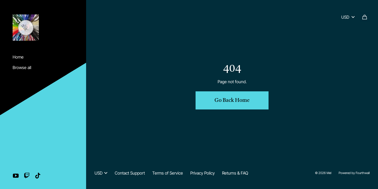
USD (348, 17)
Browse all (22, 67)
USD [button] (100, 173)
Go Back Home (232, 100)
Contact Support (130, 173)
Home (18, 57)
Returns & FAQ (235, 173)
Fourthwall (363, 173)
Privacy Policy (202, 173)
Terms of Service (167, 173)
